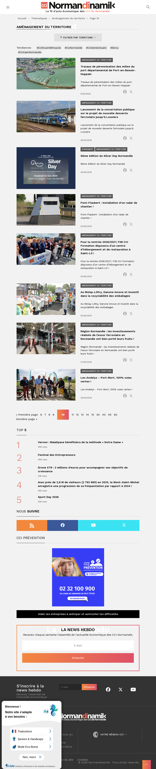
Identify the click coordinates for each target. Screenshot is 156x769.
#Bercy (114, 47)
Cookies (82, 759)
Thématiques (39, 18)
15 (92, 414)
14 (87, 414)
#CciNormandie (73, 47)
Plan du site (65, 759)
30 (98, 414)
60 (115, 414)
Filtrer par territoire (78, 37)
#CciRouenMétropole (49, 47)
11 (73, 414)
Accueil (22, 18)
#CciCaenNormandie (29, 52)
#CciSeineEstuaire (96, 47)
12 (77, 414)
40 (104, 414)
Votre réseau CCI (110, 734)
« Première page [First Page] (27, 414)
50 (109, 414)
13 (82, 414)
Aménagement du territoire (68, 18)
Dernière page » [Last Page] (26, 419)
